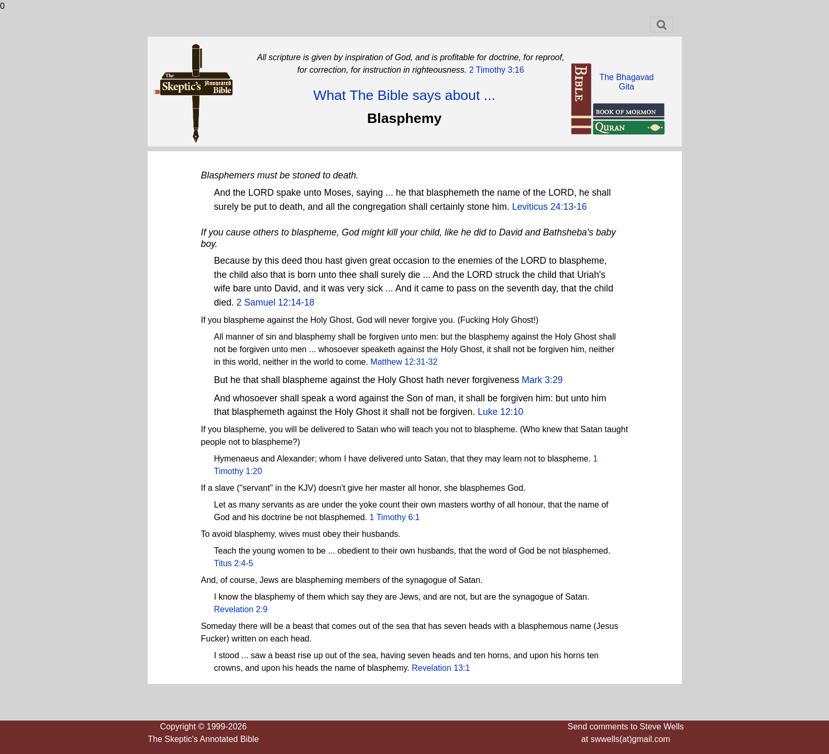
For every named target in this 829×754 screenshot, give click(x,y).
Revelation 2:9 (241, 609)
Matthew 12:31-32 (403, 361)
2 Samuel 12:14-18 (276, 302)
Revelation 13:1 (441, 667)
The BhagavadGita (626, 82)
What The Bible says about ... (404, 95)
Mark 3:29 (542, 380)
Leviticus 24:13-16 (549, 206)
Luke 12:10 (500, 412)
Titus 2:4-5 (233, 563)
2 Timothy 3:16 (495, 69)
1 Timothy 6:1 (395, 517)
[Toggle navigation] (661, 24)
